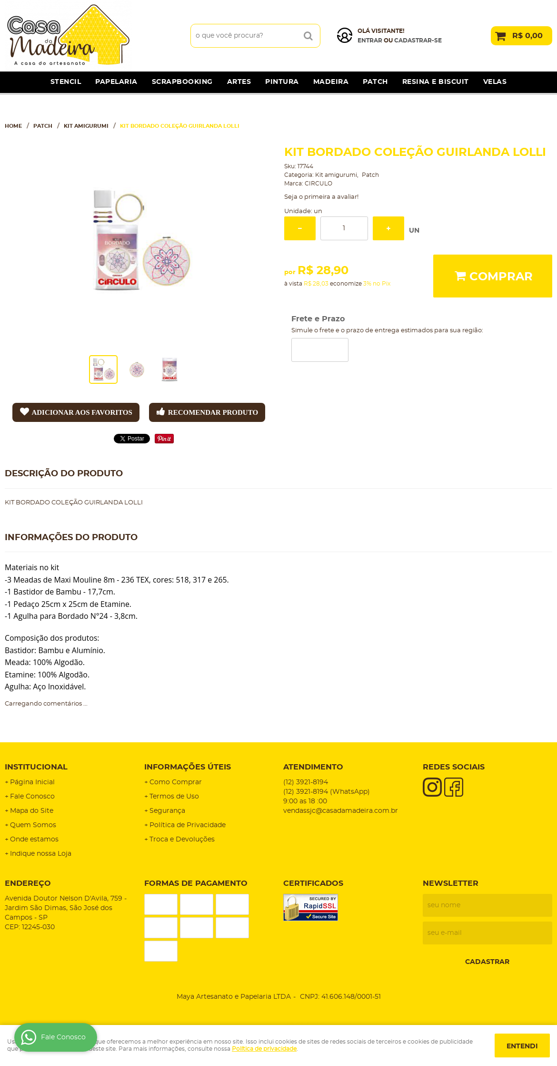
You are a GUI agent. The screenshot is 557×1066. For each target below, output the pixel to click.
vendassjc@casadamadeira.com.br (340, 811)
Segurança (167, 811)
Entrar (370, 40)
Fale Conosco (32, 796)
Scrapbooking (182, 82)
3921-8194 (305, 782)
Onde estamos (34, 839)
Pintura (282, 82)
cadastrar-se (418, 40)
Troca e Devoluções (182, 839)
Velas (495, 82)
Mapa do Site (31, 811)
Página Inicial (32, 782)
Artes (239, 82)
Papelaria (116, 82)
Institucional (36, 767)
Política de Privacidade (187, 825)
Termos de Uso (174, 796)
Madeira (331, 82)
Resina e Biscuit (435, 82)
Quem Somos (33, 825)
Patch (375, 82)
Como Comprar (175, 782)
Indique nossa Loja (40, 854)
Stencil (65, 82)
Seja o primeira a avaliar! (321, 197)
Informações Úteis (187, 767)
